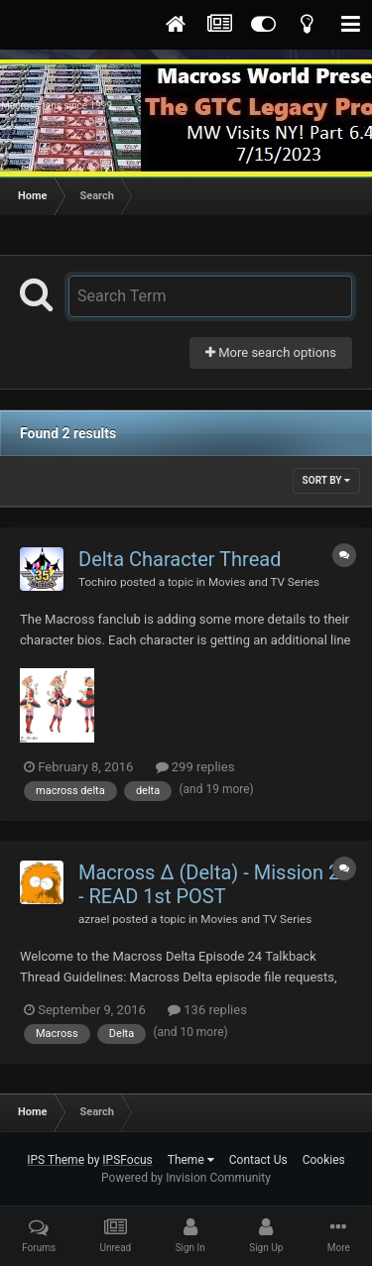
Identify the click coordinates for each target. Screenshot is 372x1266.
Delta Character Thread (179, 559)
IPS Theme (55, 1160)
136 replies (207, 1009)
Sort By (326, 480)
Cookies (324, 1160)
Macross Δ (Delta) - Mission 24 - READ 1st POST (214, 884)
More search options (270, 352)
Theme (191, 1160)
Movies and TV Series (263, 582)
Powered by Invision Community (186, 1178)
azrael (93, 919)
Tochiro (97, 582)
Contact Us (258, 1160)
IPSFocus (127, 1160)
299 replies (195, 766)
